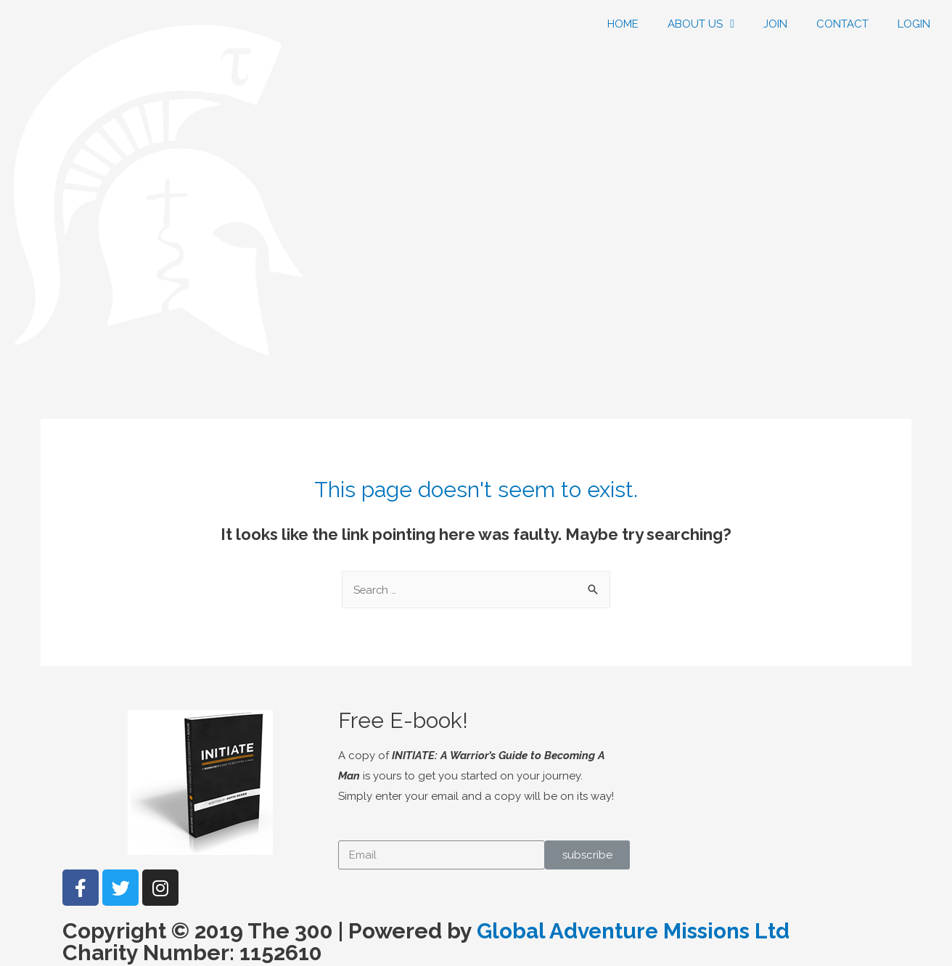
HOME (623, 23)
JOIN (775, 23)
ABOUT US (701, 24)
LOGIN (914, 23)
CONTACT (842, 23)
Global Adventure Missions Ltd (635, 931)
